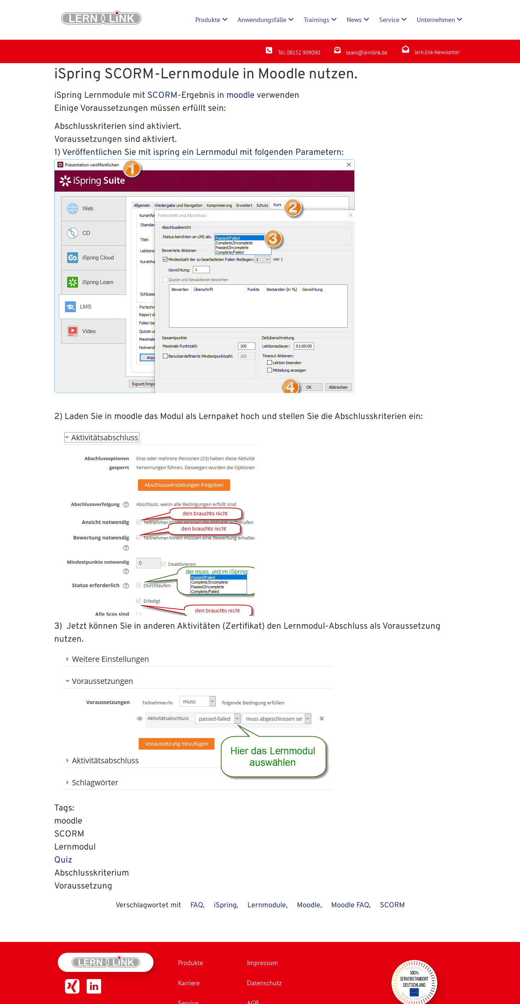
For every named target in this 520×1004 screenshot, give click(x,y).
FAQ (196, 905)
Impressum (262, 963)
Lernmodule (266, 905)
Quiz (63, 860)
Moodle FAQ (350, 905)
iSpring (225, 905)
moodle (240, 95)
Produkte (190, 963)
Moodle (308, 905)
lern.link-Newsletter (437, 52)
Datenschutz (264, 983)
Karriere (189, 983)
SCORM (162, 95)
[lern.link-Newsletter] (405, 49)
